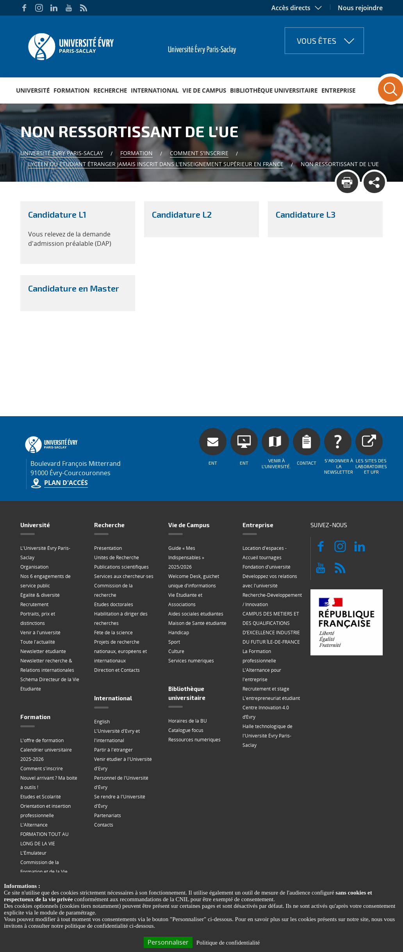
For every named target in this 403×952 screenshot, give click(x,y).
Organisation (34, 567)
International (154, 90)
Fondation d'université (267, 567)
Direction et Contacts (117, 670)
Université (33, 90)
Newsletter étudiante (43, 651)
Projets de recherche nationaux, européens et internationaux (120, 651)
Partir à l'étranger (113, 749)
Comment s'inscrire (199, 153)
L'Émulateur (33, 853)
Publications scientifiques (121, 567)
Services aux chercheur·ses (123, 576)
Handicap (178, 632)
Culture (176, 651)
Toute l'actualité (37, 642)
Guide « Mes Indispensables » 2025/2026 (186, 557)
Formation (71, 90)
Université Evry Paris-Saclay (61, 153)
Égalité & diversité (40, 595)
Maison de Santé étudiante (197, 623)
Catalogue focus (185, 730)
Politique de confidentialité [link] (228, 942)
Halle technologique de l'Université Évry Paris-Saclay (267, 735)
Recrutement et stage (266, 688)
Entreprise (338, 90)
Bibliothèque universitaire (273, 90)
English (102, 721)
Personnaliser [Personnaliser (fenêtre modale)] (168, 942)
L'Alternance (34, 824)
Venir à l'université (40, 632)
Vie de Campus (204, 90)
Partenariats (107, 815)
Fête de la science (113, 632)
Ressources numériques (194, 739)
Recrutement (34, 604)
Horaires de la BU (187, 721)
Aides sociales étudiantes (195, 613)
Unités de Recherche (116, 557)
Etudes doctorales (113, 604)
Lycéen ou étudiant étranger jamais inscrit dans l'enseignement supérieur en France (156, 164)
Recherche (110, 90)
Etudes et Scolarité (40, 796)
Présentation (108, 548)
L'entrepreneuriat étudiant (271, 698)
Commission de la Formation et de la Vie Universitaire (44, 871)
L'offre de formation (42, 740)
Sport (174, 642)
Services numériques (191, 660)
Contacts (103, 824)
